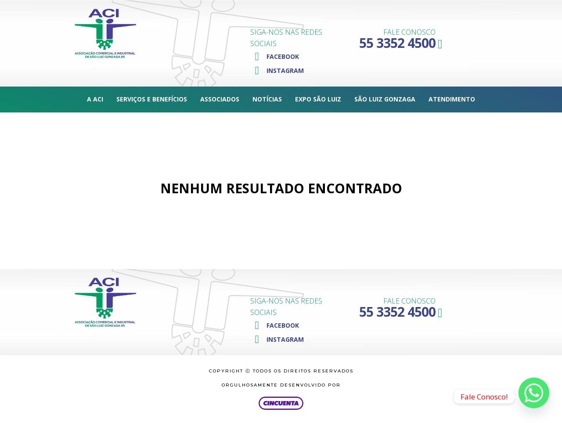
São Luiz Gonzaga (384, 99)
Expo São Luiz (318, 99)
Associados (219, 99)
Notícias (267, 99)
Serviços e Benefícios (151, 99)
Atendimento (452, 99)
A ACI (95, 99)
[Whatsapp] (534, 396)
